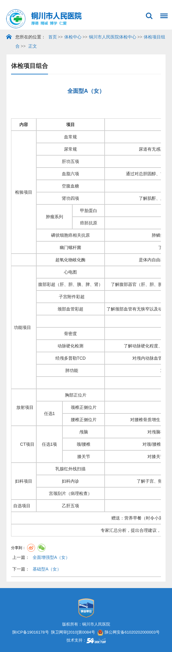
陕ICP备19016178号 (30, 632)
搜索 (149, 16)
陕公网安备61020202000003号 (128, 632)
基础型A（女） (47, 569)
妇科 (19, 481)
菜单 (162, 12)
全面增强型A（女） (51, 557)
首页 (52, 37)
